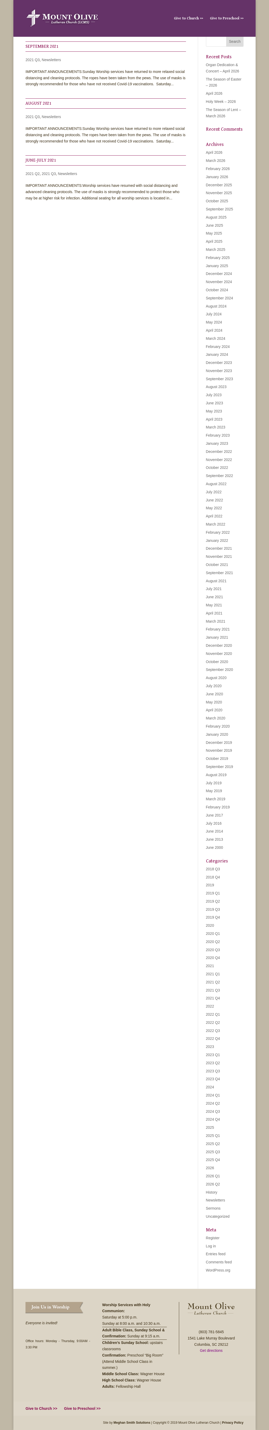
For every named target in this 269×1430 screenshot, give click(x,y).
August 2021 (38, 103)
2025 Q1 (213, 1136)
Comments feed (219, 1262)
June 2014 (214, 831)
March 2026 (215, 160)
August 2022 (216, 484)
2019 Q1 (213, 893)
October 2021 (217, 565)
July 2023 (214, 395)
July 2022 (214, 492)
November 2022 (219, 460)
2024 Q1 (213, 1095)
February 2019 (218, 807)
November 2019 (219, 750)
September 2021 (41, 46)
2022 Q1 (213, 1014)
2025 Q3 (213, 1152)
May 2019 (214, 791)
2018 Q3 (213, 869)
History (212, 1192)
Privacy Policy (232, 1422)
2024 (210, 1087)
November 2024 (219, 282)
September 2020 (219, 670)
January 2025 (217, 266)
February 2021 (218, 629)
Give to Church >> (188, 18)
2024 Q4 (213, 1119)
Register (213, 1238)
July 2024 (214, 314)
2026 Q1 (213, 1176)
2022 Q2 (213, 1022)
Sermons (213, 1208)
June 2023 (214, 403)
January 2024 (217, 354)
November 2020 (219, 654)
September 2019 (219, 767)
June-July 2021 (40, 160)
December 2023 (219, 363)
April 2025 (214, 241)
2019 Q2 (213, 901)
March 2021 (215, 621)
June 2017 (214, 815)
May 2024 (214, 322)
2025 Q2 (213, 1144)
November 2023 (219, 371)
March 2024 (215, 338)
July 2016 (214, 823)
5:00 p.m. (130, 1317)
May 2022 (214, 508)
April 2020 (214, 710)
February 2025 (218, 258)
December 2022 (219, 451)
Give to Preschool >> (227, 18)
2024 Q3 (213, 1111)
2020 (210, 925)
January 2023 (217, 443)
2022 (210, 1006)
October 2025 (217, 201)
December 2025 (219, 185)
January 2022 (217, 540)
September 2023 (219, 379)
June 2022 (214, 500)
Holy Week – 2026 (221, 101)
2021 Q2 (32, 174)
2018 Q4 (213, 877)
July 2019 (214, 783)
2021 (210, 966)
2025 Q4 (213, 1160)
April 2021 (214, 613)
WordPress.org (218, 1270)
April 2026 (214, 93)
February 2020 (218, 726)
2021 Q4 (213, 998)
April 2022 (214, 516)
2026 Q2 (213, 1184)
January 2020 (217, 734)
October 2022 (217, 467)
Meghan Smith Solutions (131, 1422)
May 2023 (214, 411)
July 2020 (214, 686)
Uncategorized (218, 1216)
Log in (211, 1246)
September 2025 (219, 209)
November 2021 (219, 556)
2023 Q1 (213, 1055)
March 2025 (215, 249)
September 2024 (219, 298)
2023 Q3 (213, 1071)
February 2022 (218, 532)
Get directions (211, 1350)
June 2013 (214, 839)
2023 (210, 1047)
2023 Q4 (213, 1079)
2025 (210, 1127)
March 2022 (215, 524)
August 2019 (216, 775)
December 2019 (219, 742)
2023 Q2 (213, 1063)
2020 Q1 (213, 933)
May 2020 (214, 702)
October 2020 (217, 662)
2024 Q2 (213, 1103)
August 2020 (216, 678)
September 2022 (219, 476)
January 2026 (217, 177)
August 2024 (216, 306)
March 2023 (215, 427)
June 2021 (214, 597)
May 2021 (214, 605)
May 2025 (214, 233)
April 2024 (214, 330)
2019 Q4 (213, 917)
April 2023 (214, 419)
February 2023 (218, 435)
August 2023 (216, 387)
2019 (210, 885)
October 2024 (217, 290)
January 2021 (217, 637)
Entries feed (216, 1254)
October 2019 (217, 758)
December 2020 (219, 645)
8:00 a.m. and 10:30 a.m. (141, 1323)
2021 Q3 (32, 60)
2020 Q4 (213, 958)
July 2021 (214, 589)
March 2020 (215, 718)
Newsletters (51, 60)
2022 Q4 (213, 1038)
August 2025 (216, 217)
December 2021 (219, 548)
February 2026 (218, 169)
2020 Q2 (213, 942)
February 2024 (218, 347)
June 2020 (214, 694)
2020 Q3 (213, 950)
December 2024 (219, 274)
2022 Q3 (213, 1031)
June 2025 (214, 225)
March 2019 (215, 799)
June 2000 (214, 847)
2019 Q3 (213, 909)
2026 (210, 1168)
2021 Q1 (213, 974)
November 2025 (219, 193)
